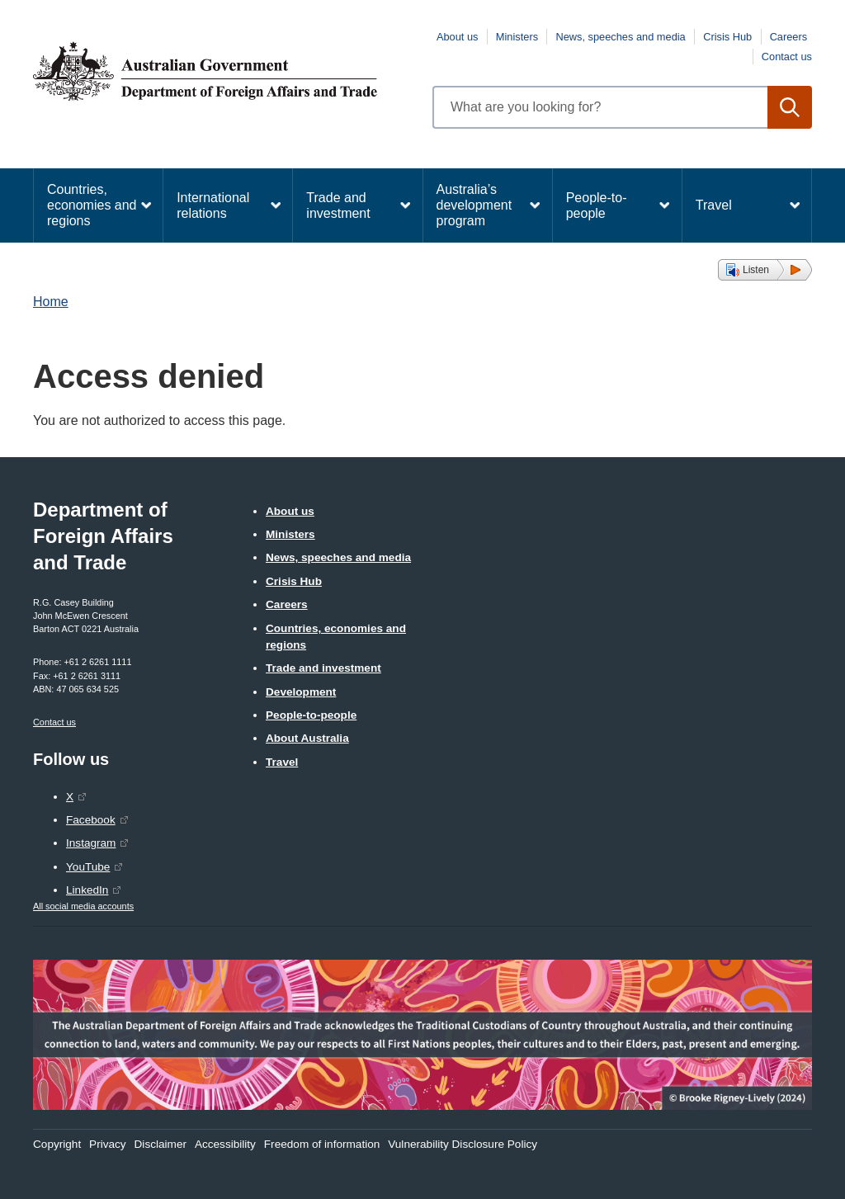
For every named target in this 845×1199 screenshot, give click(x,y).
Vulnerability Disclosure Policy (462, 1144)
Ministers (517, 37)
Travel (714, 205)
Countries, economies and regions (92, 205)
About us (458, 37)
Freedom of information (322, 1144)
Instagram (91, 843)
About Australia (307, 738)
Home (50, 302)
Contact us (787, 56)
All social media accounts (83, 906)
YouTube (88, 867)
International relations (213, 205)
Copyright (57, 1144)
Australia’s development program (474, 205)
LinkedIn (87, 890)
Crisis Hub (727, 37)
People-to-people (596, 205)
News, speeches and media (621, 37)
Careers (789, 37)
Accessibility (225, 1144)
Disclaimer (160, 1144)
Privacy (107, 1144)
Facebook (91, 820)
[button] (765, 270)
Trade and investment (338, 205)
